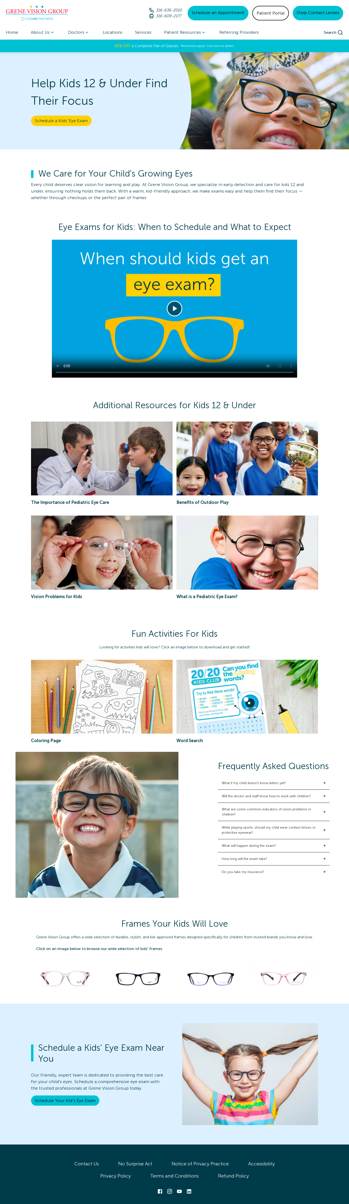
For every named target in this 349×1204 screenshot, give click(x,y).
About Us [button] (43, 32)
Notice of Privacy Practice (200, 1164)
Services (143, 32)
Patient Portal (271, 13)
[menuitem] (43, 32)
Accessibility (261, 1164)
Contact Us (86, 1164)
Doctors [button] (79, 32)
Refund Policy (233, 1176)
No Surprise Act (135, 1164)
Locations (112, 32)
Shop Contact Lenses (318, 12)
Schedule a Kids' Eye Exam (61, 120)
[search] (333, 32)
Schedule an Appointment (218, 12)
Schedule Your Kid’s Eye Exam (65, 1100)
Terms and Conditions (174, 1176)
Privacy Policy (115, 1176)
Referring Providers (239, 32)
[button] (274, 783)
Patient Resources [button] (185, 32)
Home (12, 32)
